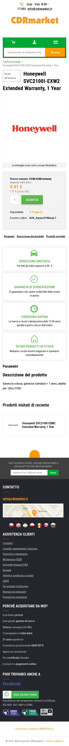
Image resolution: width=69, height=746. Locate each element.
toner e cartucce (54, 741)
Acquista (32, 200)
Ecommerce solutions (27, 728)
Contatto (8, 543)
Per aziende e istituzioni (15, 586)
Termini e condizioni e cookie (18, 575)
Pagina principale (12, 61)
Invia (53, 472)
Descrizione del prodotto (30, 236)
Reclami (7, 570)
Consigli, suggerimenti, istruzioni (20, 548)
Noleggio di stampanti (14, 591)
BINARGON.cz (46, 728)
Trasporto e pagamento (15, 554)
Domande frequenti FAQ (15, 564)
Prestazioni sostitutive (15, 597)
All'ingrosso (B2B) (12, 559)
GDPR (6, 581)
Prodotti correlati (55, 236)
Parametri (9, 236)
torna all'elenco (10, 76)
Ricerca (55, 52)
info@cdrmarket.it (40, 9)
